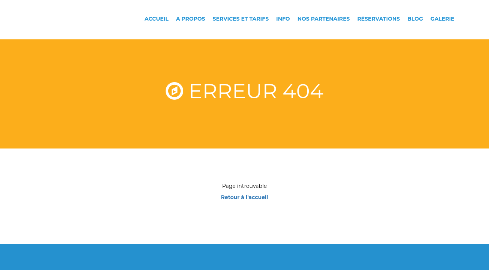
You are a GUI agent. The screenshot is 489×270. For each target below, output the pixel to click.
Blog (415, 18)
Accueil (157, 18)
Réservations (378, 18)
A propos (190, 18)
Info (283, 18)
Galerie (443, 18)
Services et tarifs (241, 18)
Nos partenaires (324, 18)
